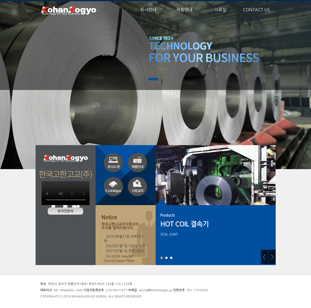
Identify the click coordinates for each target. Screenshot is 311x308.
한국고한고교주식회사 (69, 10)
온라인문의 (65, 211)
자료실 (220, 10)
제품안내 (184, 10)
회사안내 (148, 10)
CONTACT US (256, 10)
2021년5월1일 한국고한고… (126, 251)
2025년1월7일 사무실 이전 (125, 246)
